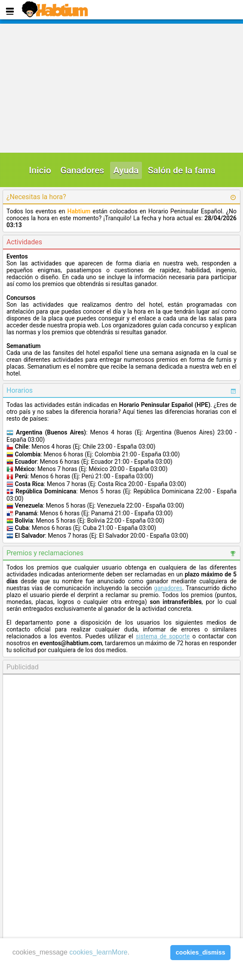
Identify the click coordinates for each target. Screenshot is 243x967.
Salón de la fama (181, 170)
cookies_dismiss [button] (200, 952)
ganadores (168, 588)
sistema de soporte (163, 636)
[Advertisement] (119, 88)
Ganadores (82, 170)
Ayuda (126, 170)
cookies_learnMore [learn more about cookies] (98, 952)
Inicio (40, 170)
